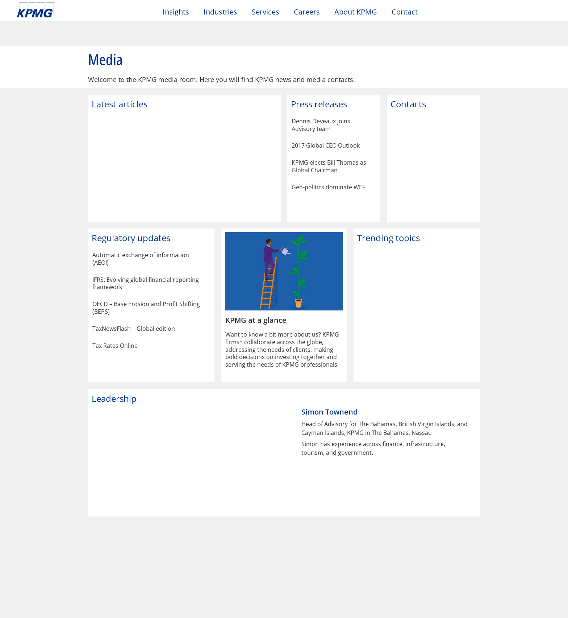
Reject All (438, 608)
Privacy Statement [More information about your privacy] (86, 611)
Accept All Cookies (492, 608)
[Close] (556, 607)
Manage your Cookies (381, 608)
